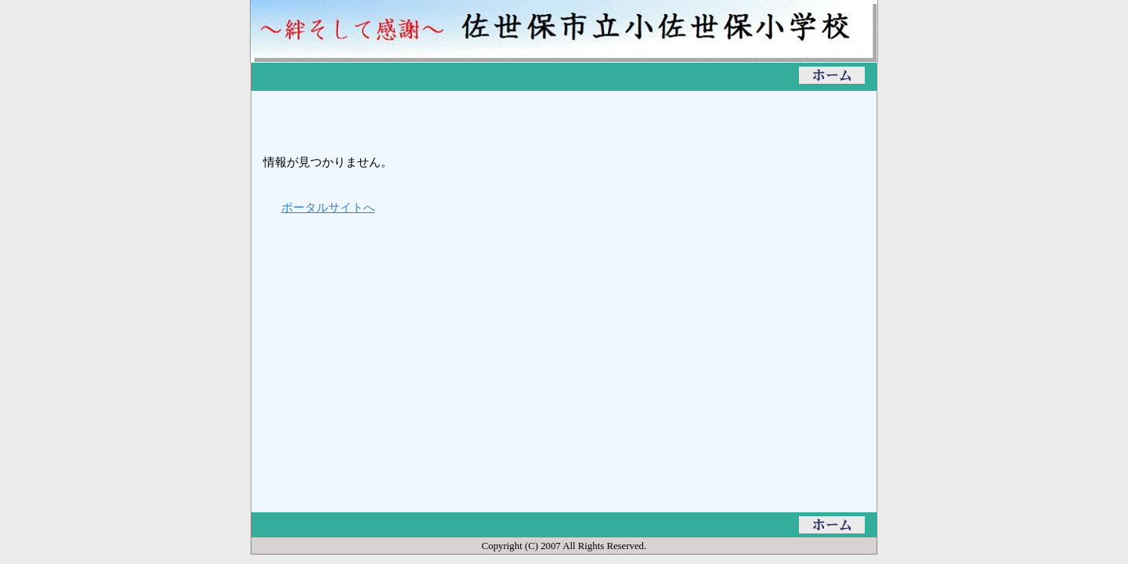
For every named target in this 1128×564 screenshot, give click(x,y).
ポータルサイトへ (328, 207)
